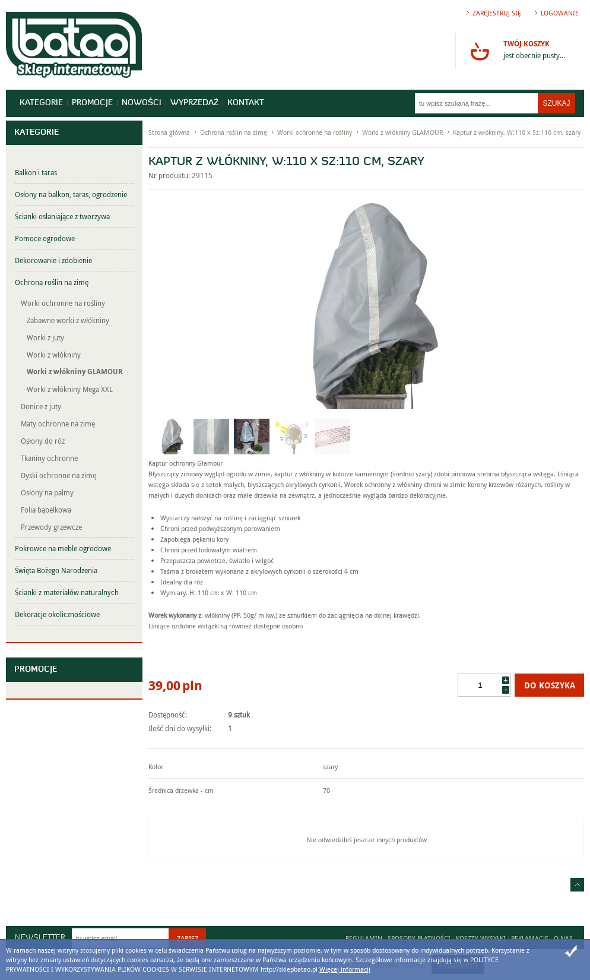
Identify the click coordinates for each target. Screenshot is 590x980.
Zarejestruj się (496, 12)
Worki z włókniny (54, 354)
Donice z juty (41, 406)
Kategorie (41, 103)
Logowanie (560, 12)
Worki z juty (45, 337)
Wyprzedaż (194, 103)
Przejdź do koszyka (479, 51)
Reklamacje (529, 938)
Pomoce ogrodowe (45, 238)
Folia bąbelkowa (46, 509)
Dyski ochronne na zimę (58, 475)
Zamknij (571, 951)
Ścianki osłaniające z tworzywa (62, 216)
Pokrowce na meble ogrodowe (63, 548)
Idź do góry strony (577, 885)
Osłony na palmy (47, 492)
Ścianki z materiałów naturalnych (67, 592)
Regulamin (363, 938)
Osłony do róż (43, 440)
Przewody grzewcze (51, 527)
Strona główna (169, 132)
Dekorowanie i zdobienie (53, 260)
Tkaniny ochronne (49, 458)
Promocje (92, 103)
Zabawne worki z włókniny (68, 320)
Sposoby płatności (419, 938)
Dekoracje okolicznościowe (57, 614)
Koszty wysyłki (481, 938)
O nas (563, 938)
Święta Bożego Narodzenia (56, 570)
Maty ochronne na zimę (58, 423)
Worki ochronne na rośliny (63, 303)
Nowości (141, 103)
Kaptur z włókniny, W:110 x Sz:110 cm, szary (517, 132)
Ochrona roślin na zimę (51, 282)
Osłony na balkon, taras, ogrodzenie (71, 194)
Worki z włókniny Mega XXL (70, 389)
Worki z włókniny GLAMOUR (75, 371)
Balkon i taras (36, 172)
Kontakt (245, 103)
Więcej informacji (344, 969)
